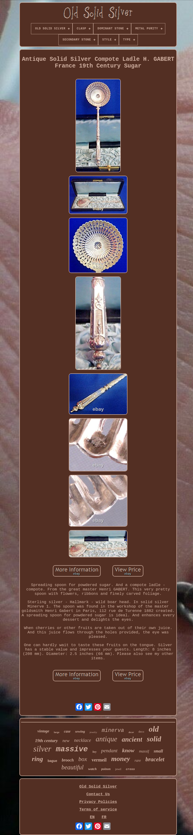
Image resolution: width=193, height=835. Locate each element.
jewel (118, 769)
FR (104, 817)
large (56, 732)
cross (130, 769)
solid (154, 739)
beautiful (72, 767)
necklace (82, 740)
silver (42, 748)
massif (144, 751)
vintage (43, 731)
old (154, 729)
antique (106, 739)
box (82, 759)
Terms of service (98, 809)
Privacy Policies (98, 802)
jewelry (93, 732)
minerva (113, 731)
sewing (80, 731)
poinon (106, 769)
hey (94, 751)
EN (92, 817)
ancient (132, 739)
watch (92, 769)
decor (131, 732)
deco (141, 731)
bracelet (154, 759)
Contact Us (98, 794)
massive (72, 749)
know (128, 750)
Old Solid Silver (98, 786)
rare (138, 760)
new (65, 740)
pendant (109, 750)
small (158, 751)
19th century (46, 740)
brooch (68, 760)
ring (37, 758)
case (67, 731)
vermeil (99, 759)
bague (52, 761)
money (120, 758)
